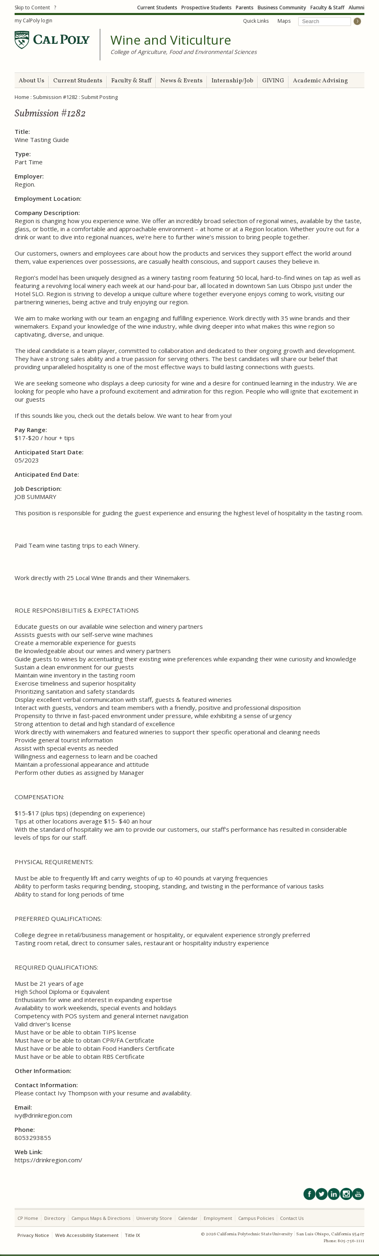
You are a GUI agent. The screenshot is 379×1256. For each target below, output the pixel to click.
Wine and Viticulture (170, 40)
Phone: (25, 1129)
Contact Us (292, 1218)
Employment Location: (48, 198)
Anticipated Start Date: (49, 452)
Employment (218, 1218)
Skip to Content (32, 7)
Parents (245, 7)
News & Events (181, 81)
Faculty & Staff (327, 7)
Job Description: (38, 488)
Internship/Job (232, 81)
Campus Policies (256, 1218)
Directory (54, 1218)
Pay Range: (31, 430)
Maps (284, 20)
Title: (22, 131)
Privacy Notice (33, 1235)
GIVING (273, 81)
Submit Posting (99, 97)
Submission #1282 (55, 97)
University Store (154, 1218)
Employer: (29, 176)
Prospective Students (206, 7)
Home (22, 97)
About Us (31, 81)
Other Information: (43, 1071)
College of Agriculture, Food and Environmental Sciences (183, 52)
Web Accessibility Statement (86, 1235)
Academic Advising (320, 81)
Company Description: (47, 213)
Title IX (132, 1235)
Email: (23, 1107)
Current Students (157, 7)
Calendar (188, 1218)
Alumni (356, 7)
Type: (23, 154)
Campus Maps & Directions (100, 1218)
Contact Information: (46, 1085)
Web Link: (29, 1152)
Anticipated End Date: (47, 474)
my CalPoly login (33, 20)
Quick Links (256, 20)
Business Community (282, 7)
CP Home (27, 1218)
